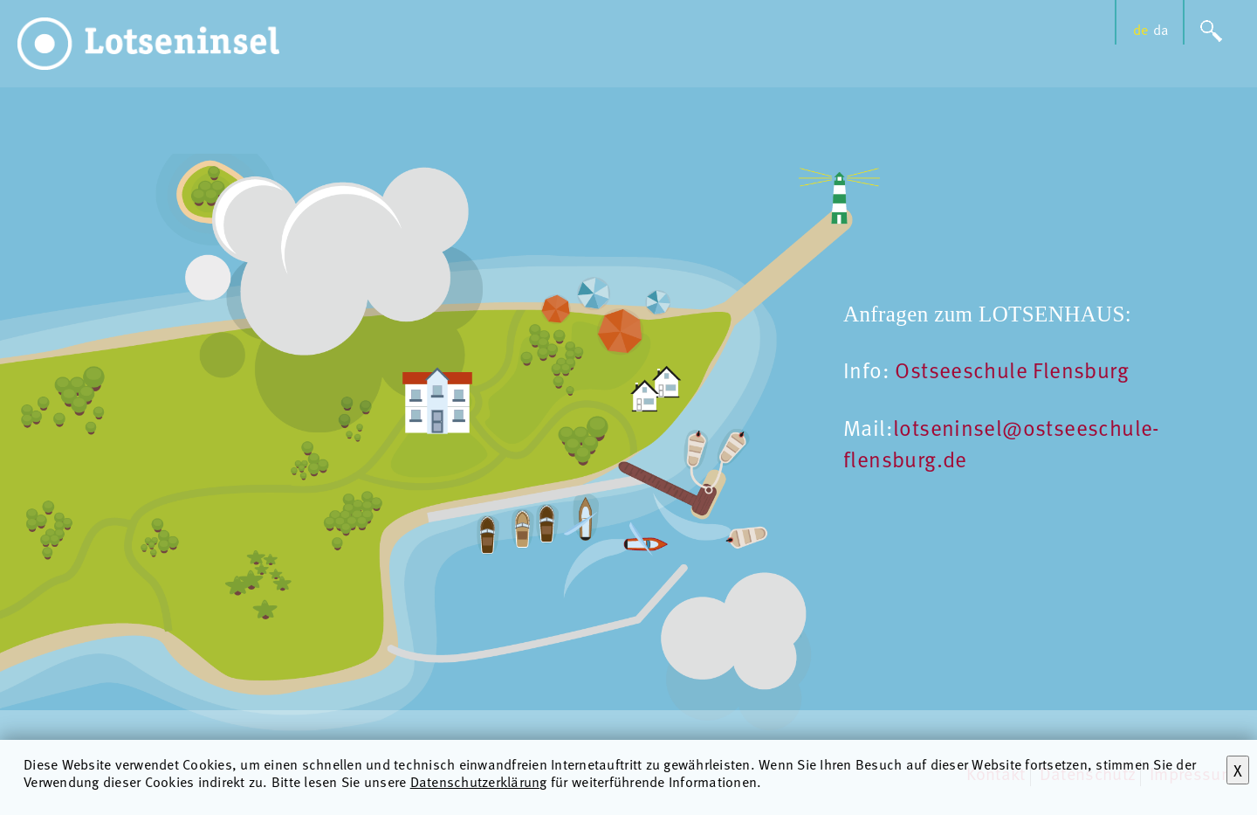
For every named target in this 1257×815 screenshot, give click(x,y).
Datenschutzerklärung (478, 781)
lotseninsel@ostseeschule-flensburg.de (1001, 443)
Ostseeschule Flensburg (1012, 369)
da (1161, 29)
